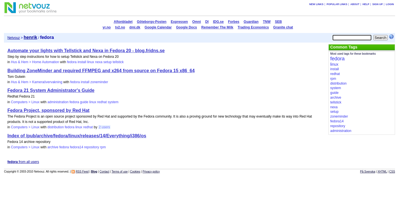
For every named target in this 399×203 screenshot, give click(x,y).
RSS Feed (82, 171)
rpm (103, 147)
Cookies (135, 171)
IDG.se (218, 22)
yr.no (107, 27)
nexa (99, 62)
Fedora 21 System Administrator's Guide (50, 90)
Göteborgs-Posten (152, 22)
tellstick (118, 62)
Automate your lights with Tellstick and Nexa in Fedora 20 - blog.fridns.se (86, 50)
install (82, 62)
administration (58, 102)
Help (366, 4)
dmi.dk (134, 27)
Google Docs (186, 27)
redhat (102, 102)
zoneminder (99, 82)
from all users (23, 162)
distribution (55, 127)
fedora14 (76, 147)
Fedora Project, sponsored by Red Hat (48, 110)
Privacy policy (151, 171)
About (354, 4)
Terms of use (120, 171)
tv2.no (120, 27)
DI (207, 22)
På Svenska (367, 171)
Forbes (233, 22)
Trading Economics (253, 27)
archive (52, 147)
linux (90, 62)
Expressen (179, 22)
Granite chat (283, 27)
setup (107, 62)
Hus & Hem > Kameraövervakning (36, 82)
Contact (104, 171)
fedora (72, 62)
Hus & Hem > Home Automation (35, 62)
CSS (392, 171)
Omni (196, 22)
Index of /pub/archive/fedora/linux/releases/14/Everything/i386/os (76, 135)
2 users (104, 127)
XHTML (382, 171)
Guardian (251, 22)
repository (91, 147)
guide (84, 102)
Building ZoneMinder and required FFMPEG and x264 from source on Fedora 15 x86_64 (101, 70)
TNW (267, 22)
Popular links (336, 4)
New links (316, 4)
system (113, 102)
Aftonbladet (123, 22)
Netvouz (13, 38)
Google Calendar (158, 27)
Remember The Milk (217, 27)
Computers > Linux (25, 102)
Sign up (377, 4)
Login (390, 4)
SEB (278, 22)
